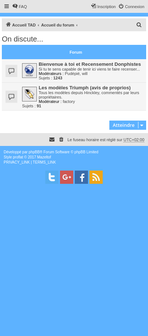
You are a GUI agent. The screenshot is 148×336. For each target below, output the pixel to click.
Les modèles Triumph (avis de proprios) (85, 87)
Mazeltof (44, 157)
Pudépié (72, 73)
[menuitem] (19, 6)
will (84, 73)
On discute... (22, 39)
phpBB (34, 152)
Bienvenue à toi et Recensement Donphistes (90, 64)
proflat (18, 157)
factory (69, 101)
